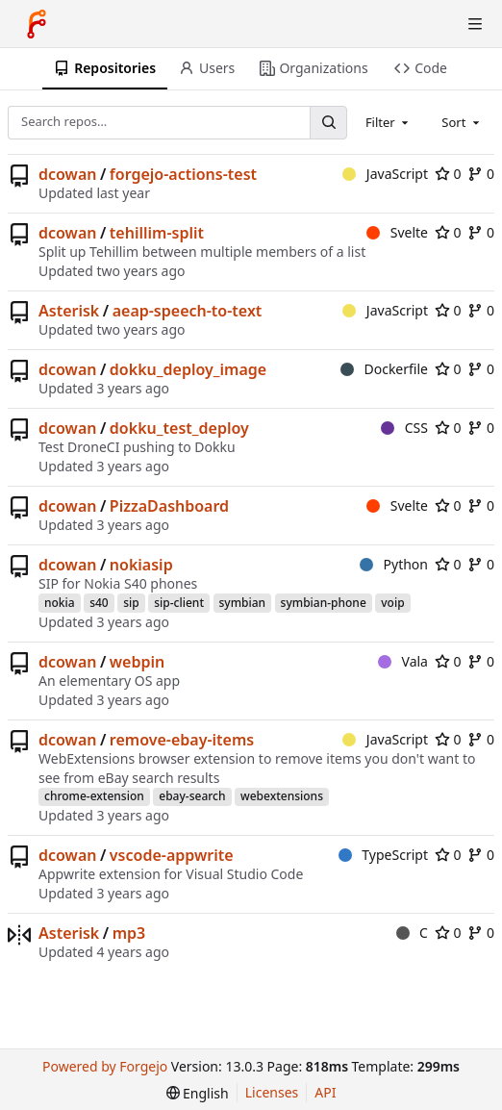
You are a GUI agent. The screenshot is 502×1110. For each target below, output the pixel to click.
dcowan (67, 174)
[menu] (197, 1093)
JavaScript (385, 173)
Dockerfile (384, 369)
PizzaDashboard (169, 506)
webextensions (281, 796)
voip (392, 602)
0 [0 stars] (448, 173)
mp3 (129, 933)
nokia (59, 602)
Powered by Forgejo (104, 1066)
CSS (404, 427)
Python (394, 564)
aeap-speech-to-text (188, 310)
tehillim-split (157, 232)
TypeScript (383, 854)
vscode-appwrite (172, 855)
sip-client (179, 602)
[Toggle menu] (475, 24)
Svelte (397, 232)
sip (131, 602)
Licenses (272, 1092)
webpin (137, 661)
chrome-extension (94, 796)
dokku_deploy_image (188, 369)
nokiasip (141, 564)
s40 (99, 602)
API (325, 1092)
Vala (403, 661)
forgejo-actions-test (183, 174)
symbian (242, 602)
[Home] (36, 24)
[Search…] (328, 122)
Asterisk (68, 310)
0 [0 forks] (480, 173)
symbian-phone (323, 602)
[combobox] (388, 122)
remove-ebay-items (182, 739)
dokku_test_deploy (179, 428)
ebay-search (192, 796)
